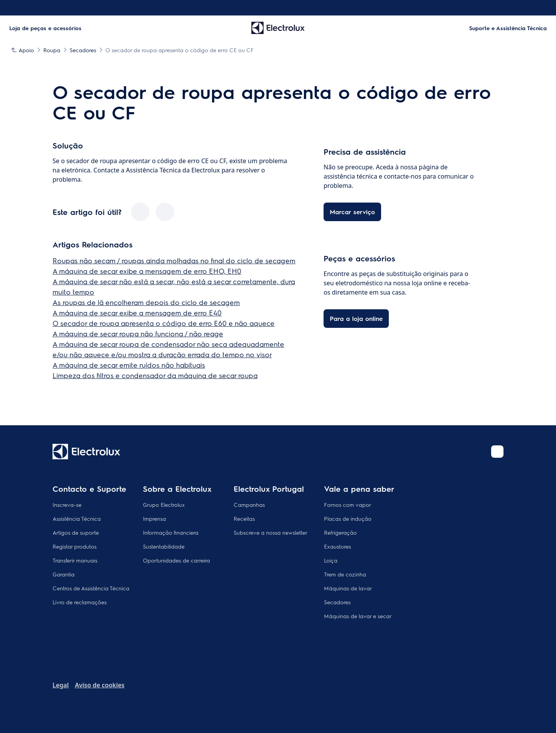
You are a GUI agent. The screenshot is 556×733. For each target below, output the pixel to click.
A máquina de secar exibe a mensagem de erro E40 (137, 312)
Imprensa (154, 518)
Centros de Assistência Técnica (91, 588)
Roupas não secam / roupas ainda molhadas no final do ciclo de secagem (174, 260)
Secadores (337, 601)
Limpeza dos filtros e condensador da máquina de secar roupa (155, 375)
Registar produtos (75, 546)
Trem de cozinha (345, 574)
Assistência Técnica (77, 518)
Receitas (244, 518)
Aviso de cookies (99, 685)
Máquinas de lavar (348, 588)
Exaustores (337, 546)
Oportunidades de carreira (176, 560)
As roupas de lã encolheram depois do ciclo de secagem (146, 302)
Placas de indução (347, 518)
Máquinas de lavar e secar (358, 615)
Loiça (330, 560)
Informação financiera (170, 532)
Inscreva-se (67, 504)
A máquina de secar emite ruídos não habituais (129, 364)
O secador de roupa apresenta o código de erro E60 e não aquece (164, 323)
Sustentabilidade (164, 546)
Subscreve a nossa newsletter (270, 532)
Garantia (64, 574)
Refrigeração (340, 532)
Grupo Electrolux (164, 504)
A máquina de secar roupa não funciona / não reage (138, 333)
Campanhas (249, 504)
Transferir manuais (75, 560)
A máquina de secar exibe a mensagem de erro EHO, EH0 (147, 270)
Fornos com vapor (347, 504)
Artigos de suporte (76, 532)
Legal (61, 685)
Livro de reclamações (80, 601)
